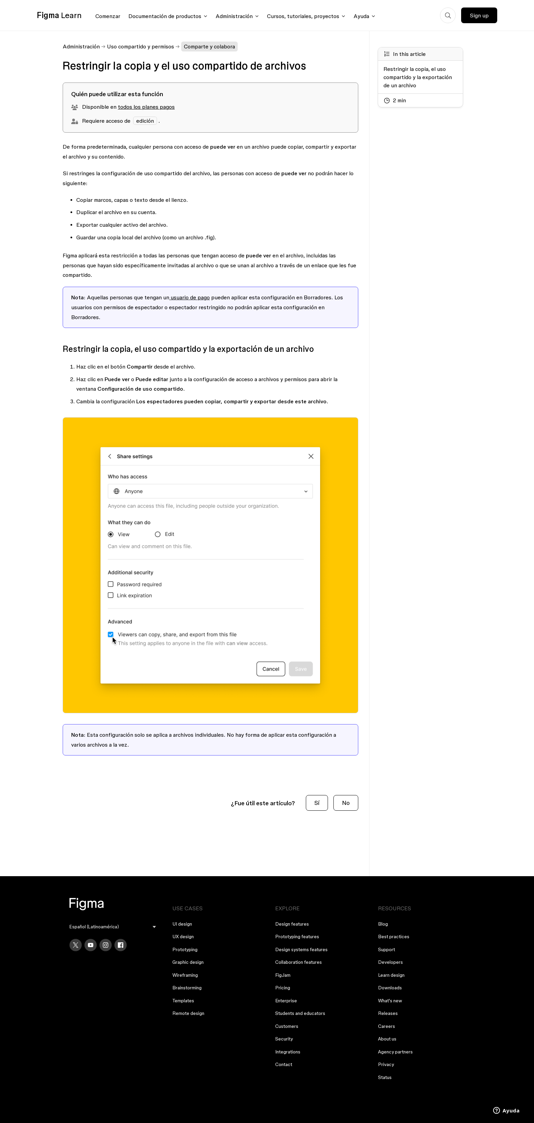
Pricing (282, 987)
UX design (183, 936)
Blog (383, 924)
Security (284, 1039)
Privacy (386, 1064)
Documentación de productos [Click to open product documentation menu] (164, 16)
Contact (283, 1064)
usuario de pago (189, 297)
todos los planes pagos (146, 107)
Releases (388, 1013)
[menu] (112, 926)
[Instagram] (105, 945)
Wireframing (185, 975)
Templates (183, 1000)
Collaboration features (298, 962)
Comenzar (107, 16)
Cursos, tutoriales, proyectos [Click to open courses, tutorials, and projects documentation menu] (303, 16)
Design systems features (301, 949)
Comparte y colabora (209, 46)
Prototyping (185, 949)
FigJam (282, 975)
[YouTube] (90, 945)
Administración (81, 46)
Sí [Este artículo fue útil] (316, 802)
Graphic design (188, 962)
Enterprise (286, 1000)
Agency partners (395, 1051)
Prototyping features (297, 936)
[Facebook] (120, 945)
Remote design (188, 1013)
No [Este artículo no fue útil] (346, 802)
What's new (390, 1000)
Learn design (391, 975)
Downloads (390, 987)
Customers (286, 1026)
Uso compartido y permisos (140, 46)
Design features (292, 924)
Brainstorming (187, 987)
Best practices (393, 936)
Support (386, 949)
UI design (182, 924)
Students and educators (300, 1013)
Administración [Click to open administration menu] (234, 16)
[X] (75, 945)
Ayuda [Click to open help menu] (361, 16)
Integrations (287, 1051)
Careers (386, 1026)
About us (387, 1039)
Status (385, 1077)
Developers (390, 962)
